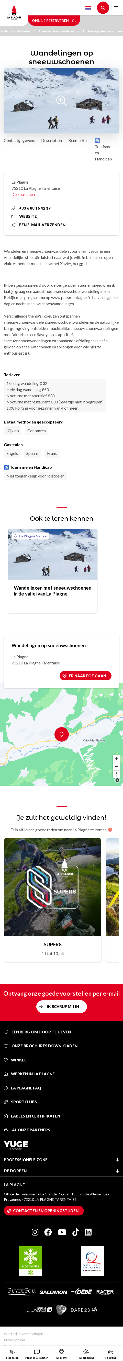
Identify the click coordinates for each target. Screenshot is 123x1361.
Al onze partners (27, 1130)
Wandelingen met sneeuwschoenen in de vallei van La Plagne (52, 591)
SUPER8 (53, 944)
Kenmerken (78, 140)
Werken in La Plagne (29, 1073)
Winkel (15, 1060)
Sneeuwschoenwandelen (59, 31)
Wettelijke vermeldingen (23, 1333)
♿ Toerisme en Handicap (103, 149)
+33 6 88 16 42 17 (31, 208)
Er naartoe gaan (87, 675)
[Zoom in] (116, 759)
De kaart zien (23, 194)
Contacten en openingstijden (46, 1210)
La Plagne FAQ (22, 1088)
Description (51, 140)
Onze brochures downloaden (40, 1045)
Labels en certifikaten (32, 1116)
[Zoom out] (116, 766)
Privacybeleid (14, 1340)
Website (24, 216)
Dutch (88, 8)
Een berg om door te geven (37, 1032)
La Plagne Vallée (30, 536)
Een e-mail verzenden (38, 224)
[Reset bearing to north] (116, 774)
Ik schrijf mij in (63, 1006)
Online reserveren (54, 20)
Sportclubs (20, 1101)
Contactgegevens (19, 140)
